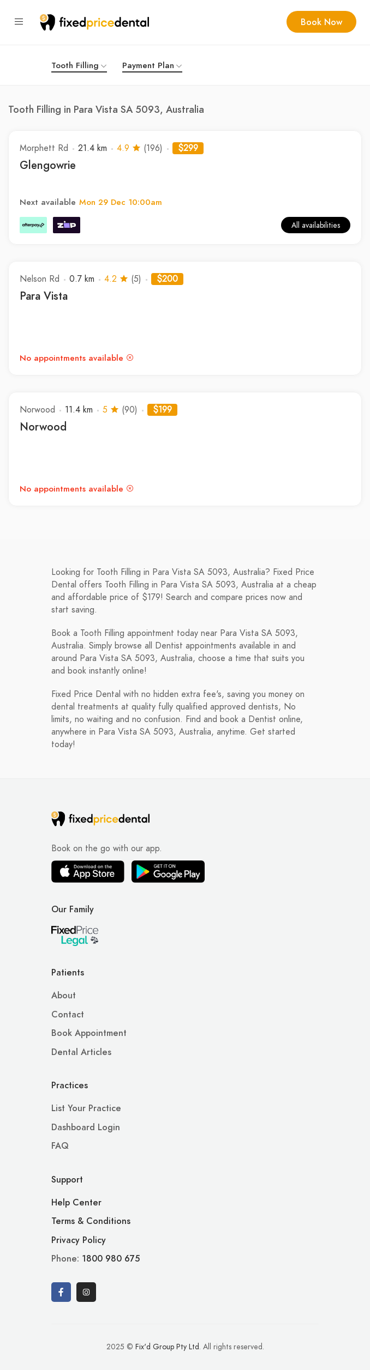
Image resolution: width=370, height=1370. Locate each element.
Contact (67, 1015)
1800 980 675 (111, 1259)
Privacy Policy (78, 1240)
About (63, 996)
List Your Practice (86, 1108)
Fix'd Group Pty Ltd (167, 1347)
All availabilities (315, 225)
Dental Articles (81, 1052)
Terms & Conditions (90, 1221)
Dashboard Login (85, 1127)
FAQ (60, 1146)
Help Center (76, 1203)
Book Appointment (89, 1033)
